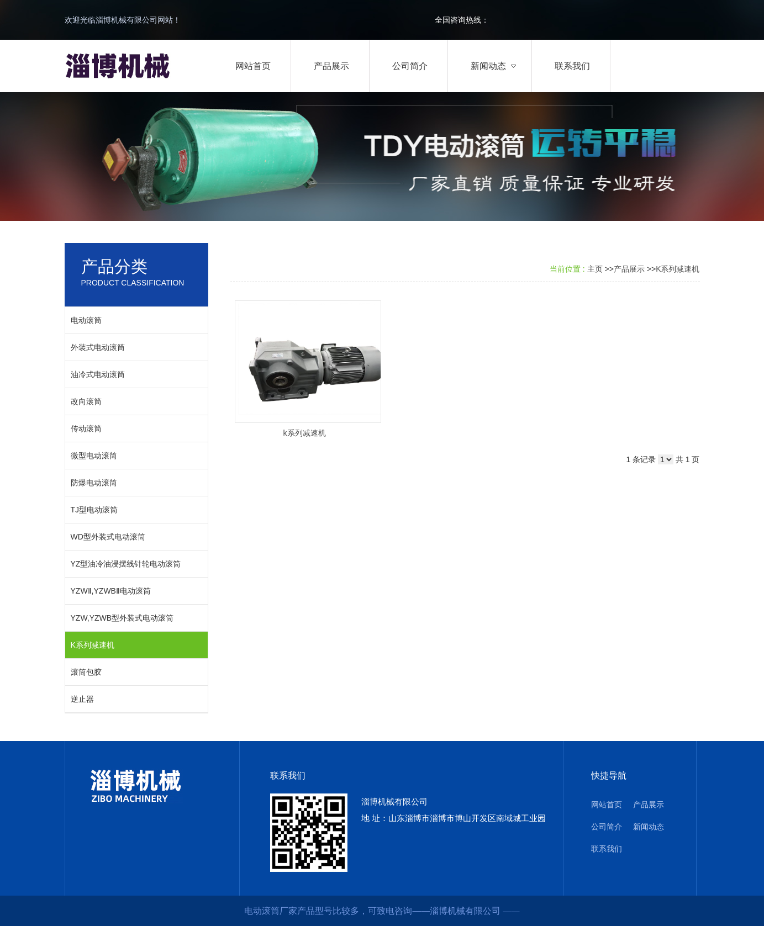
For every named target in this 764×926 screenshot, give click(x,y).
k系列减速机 (304, 432)
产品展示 (629, 268)
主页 (595, 268)
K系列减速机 (677, 268)
